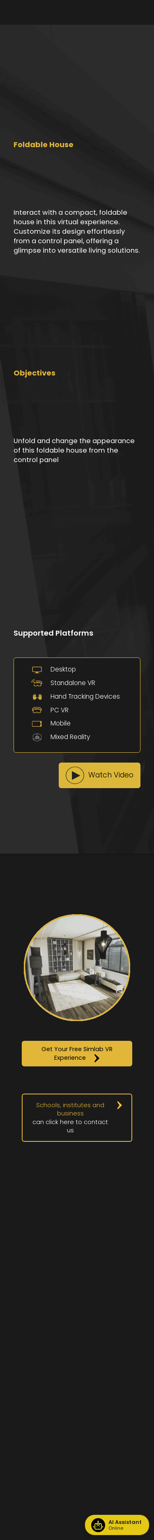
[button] (99, 775)
